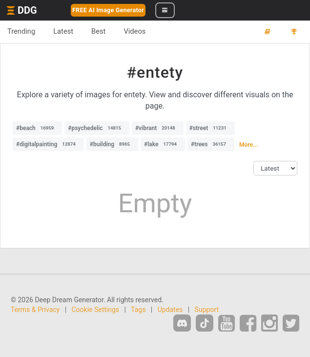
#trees (211, 144)
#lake (163, 144)
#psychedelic (97, 128)
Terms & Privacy (35, 309)
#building (112, 144)
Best (98, 31)
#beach (37, 128)
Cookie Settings (96, 309)
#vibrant (157, 128)
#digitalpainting (48, 144)
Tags (138, 309)
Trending (21, 31)
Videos (134, 31)
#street (210, 128)
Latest (63, 31)
